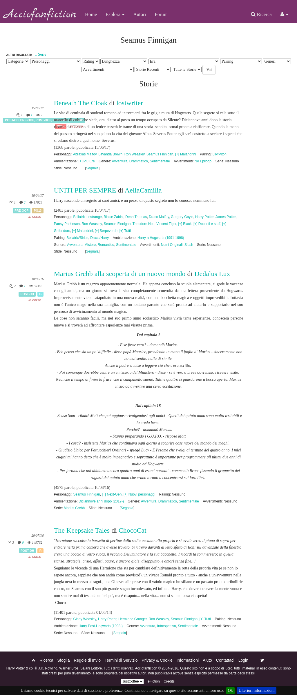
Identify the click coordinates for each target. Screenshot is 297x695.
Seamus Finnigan (159, 154)
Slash (188, 245)
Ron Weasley (134, 154)
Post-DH (27, 294)
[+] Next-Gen (112, 494)
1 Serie (40, 54)
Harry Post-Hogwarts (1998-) (101, 626)
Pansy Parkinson (67, 224)
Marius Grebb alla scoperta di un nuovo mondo (120, 273)
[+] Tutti (125, 231)
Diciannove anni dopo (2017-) (101, 501)
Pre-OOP (27, 120)
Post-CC (12, 120)
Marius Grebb (74, 508)
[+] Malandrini (185, 154)
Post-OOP (43, 120)
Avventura (119, 161)
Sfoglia (63, 660)
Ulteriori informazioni (257, 690)
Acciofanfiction (40, 14)
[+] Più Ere (87, 161)
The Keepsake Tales (82, 530)
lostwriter (129, 103)
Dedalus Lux (212, 273)
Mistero (90, 245)
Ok (230, 690)
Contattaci (225, 660)
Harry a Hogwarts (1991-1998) (160, 238)
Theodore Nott (144, 224)
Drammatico (138, 161)
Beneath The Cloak (81, 103)
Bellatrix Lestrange (87, 217)
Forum (161, 14)
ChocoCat (132, 530)
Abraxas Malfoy (85, 154)
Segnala (92, 168)
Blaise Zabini (114, 217)
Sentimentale (160, 161)
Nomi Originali (172, 245)
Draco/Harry (99, 238)
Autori (139, 14)
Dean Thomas (136, 217)
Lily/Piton (220, 154)
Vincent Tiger (166, 224)
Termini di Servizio (121, 660)
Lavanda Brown (110, 154)
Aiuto (207, 660)
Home (91, 14)
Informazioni (188, 660)
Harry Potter (204, 217)
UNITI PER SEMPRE (85, 190)
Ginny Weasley (84, 619)
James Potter (225, 217)
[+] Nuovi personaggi (139, 494)
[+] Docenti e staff (206, 224)
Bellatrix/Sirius (77, 238)
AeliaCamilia (143, 190)
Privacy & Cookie (157, 660)
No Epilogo (203, 161)
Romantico (106, 245)
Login (243, 660)
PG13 (38, 210)
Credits (169, 681)
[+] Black (184, 224)
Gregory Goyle (182, 217)
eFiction (154, 681)
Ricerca (261, 14)
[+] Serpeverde (106, 231)
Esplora (115, 14)
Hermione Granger (132, 619)
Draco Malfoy (159, 217)
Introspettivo (166, 626)
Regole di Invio (87, 660)
